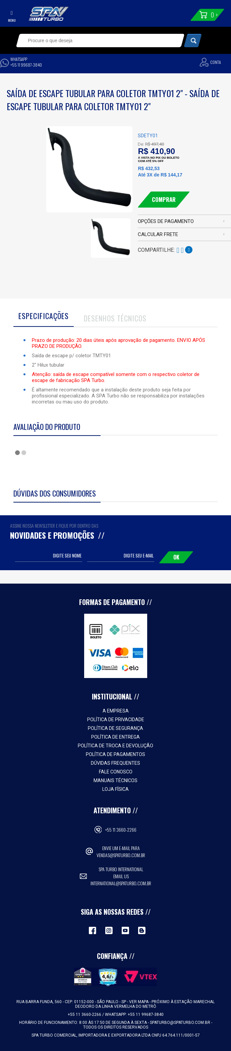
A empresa (116, 711)
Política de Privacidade (115, 719)
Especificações (43, 315)
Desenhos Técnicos (115, 318)
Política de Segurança (115, 728)
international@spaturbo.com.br (121, 883)
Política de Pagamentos (115, 754)
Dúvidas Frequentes (115, 763)
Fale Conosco (115, 771)
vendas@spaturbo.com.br (121, 854)
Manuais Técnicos (115, 780)
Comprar (164, 199)
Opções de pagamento (166, 221)
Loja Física (115, 789)
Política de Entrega (115, 737)
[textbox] (92, 40)
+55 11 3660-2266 (120, 829)
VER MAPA (139, 1001)
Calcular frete (158, 234)
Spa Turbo (48, 14)
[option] (111, 233)
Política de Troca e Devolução (115, 745)
